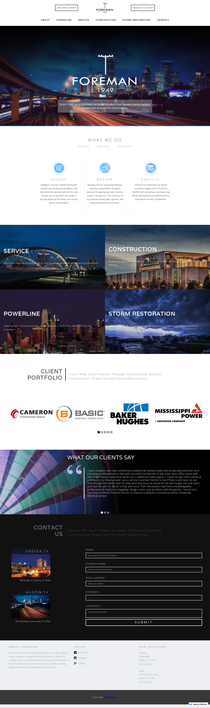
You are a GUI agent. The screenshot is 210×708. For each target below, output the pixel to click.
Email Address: (95, 578)
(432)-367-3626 (146, 663)
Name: (89, 549)
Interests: (92, 592)
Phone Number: (96, 564)
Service (83, 20)
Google (81, 663)
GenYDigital (110, 697)
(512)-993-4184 (146, 681)
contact (163, 20)
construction (106, 20)
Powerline (64, 20)
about (45, 20)
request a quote (143, 8)
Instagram (82, 657)
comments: (93, 606)
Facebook (82, 652)
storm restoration (136, 20)
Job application (66, 8)
